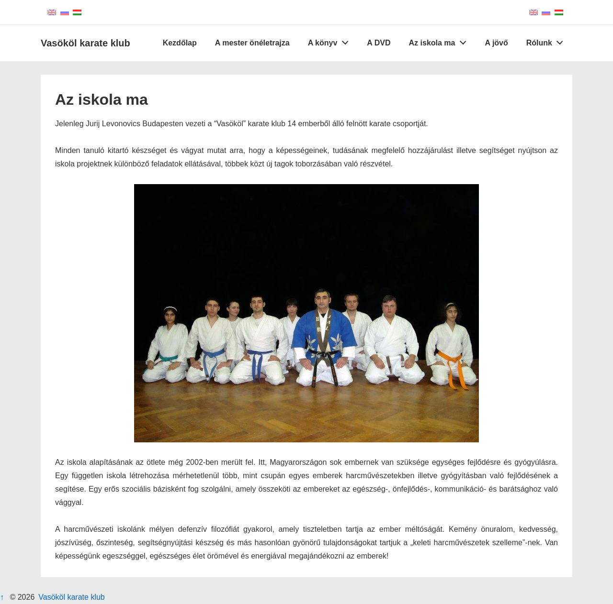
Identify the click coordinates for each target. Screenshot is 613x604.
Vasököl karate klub (85, 43)
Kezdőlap (180, 43)
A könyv (330, 40)
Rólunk (547, 40)
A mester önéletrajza (252, 43)
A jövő (496, 43)
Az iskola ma (440, 40)
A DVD (378, 43)
